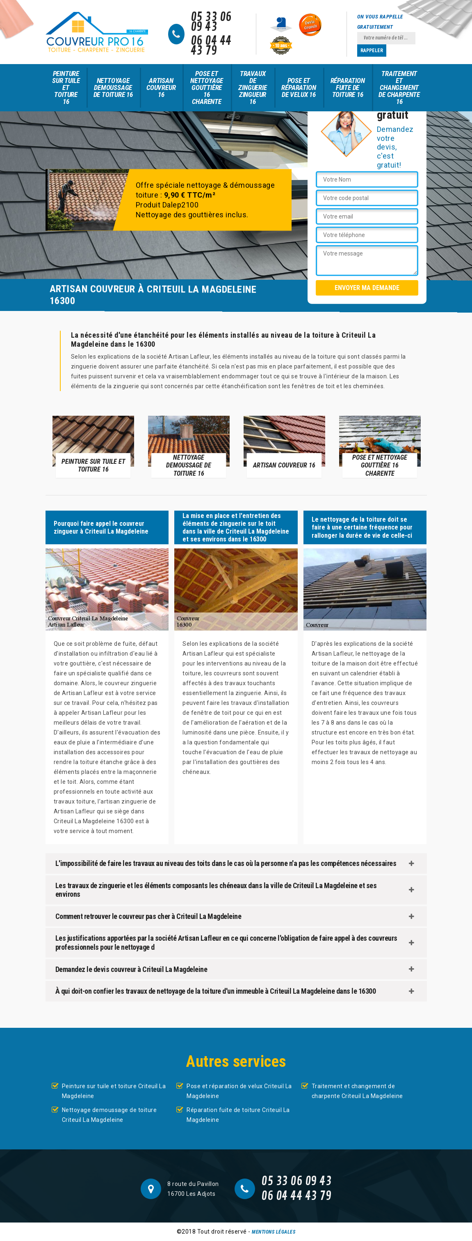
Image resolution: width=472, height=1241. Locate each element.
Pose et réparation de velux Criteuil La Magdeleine (239, 1091)
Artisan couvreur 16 (161, 87)
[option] (93, 446)
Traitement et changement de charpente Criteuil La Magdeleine (357, 1091)
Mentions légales (273, 1232)
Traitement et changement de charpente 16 (399, 87)
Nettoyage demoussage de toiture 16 (113, 87)
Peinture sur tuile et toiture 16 (66, 87)
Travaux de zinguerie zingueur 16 (252, 87)
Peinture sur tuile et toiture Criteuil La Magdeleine (114, 1091)
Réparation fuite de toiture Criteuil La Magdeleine (238, 1115)
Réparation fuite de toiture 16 (348, 87)
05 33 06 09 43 (211, 22)
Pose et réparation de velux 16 (298, 87)
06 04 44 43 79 (211, 46)
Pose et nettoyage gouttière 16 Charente (206, 87)
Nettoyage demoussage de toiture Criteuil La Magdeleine (109, 1115)
